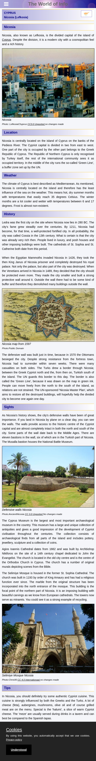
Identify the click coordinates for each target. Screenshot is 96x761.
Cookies (14, 730)
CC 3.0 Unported (34, 514)
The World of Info (48, 4)
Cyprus (6, 39)
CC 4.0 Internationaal (28, 679)
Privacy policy (14, 739)
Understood (19, 749)
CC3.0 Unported (36, 124)
